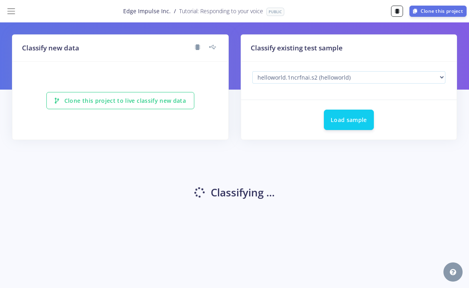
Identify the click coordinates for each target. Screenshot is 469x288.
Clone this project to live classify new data (120, 100)
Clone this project (438, 11)
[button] (453, 272)
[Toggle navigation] (11, 11)
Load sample (349, 120)
